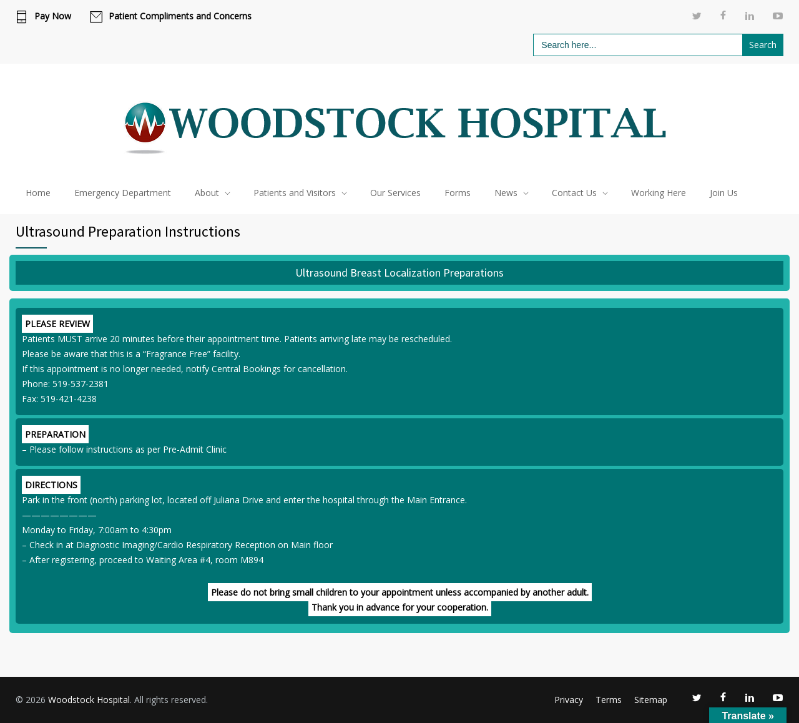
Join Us (724, 193)
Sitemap (650, 700)
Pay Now (52, 16)
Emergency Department (122, 193)
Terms (609, 700)
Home (38, 193)
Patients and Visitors (294, 193)
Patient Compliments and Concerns (180, 16)
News (505, 193)
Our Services (395, 193)
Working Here (658, 193)
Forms (457, 193)
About (207, 193)
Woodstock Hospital (89, 700)
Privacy (568, 700)
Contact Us (574, 193)
